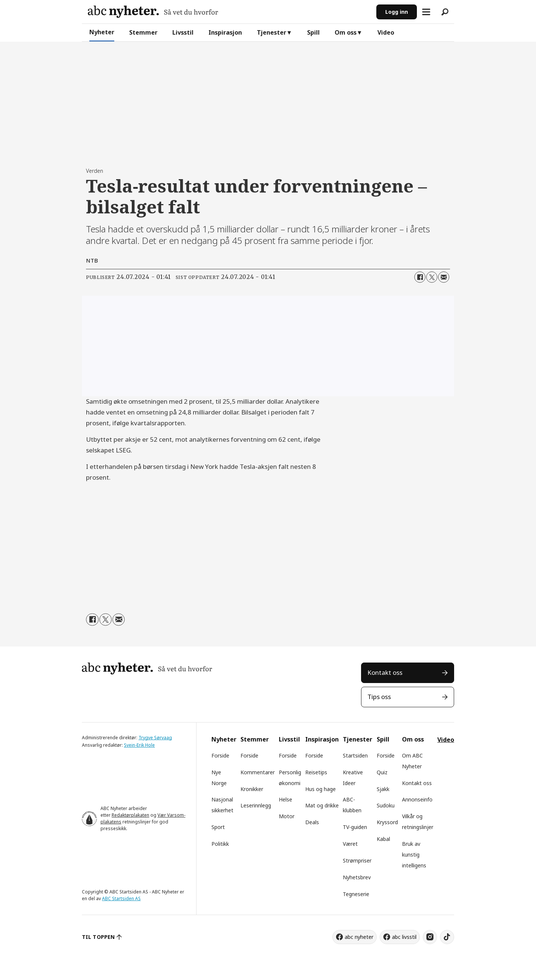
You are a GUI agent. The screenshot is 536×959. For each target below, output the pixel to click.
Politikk (220, 843)
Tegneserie (356, 894)
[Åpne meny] (426, 12)
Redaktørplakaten (130, 815)
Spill (313, 32)
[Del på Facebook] (419, 277)
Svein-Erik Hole (139, 745)
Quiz (382, 772)
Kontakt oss (384, 672)
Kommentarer (257, 772)
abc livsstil (404, 936)
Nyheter (101, 32)
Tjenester (271, 32)
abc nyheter (359, 936)
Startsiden (355, 755)
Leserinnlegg (255, 805)
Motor (286, 816)
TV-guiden (355, 827)
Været (350, 843)
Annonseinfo (417, 799)
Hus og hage (320, 789)
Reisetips (316, 772)
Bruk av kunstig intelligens (414, 854)
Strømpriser (357, 860)
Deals (312, 822)
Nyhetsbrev (357, 877)
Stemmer (143, 32)
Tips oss (379, 696)
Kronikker (251, 789)
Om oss (346, 32)
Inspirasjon (225, 32)
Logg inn (396, 11)
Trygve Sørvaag (155, 737)
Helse (285, 799)
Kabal (383, 838)
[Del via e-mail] (443, 277)
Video (385, 32)
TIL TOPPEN (98, 936)
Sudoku (386, 805)
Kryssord (387, 822)
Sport (218, 827)
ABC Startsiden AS (121, 898)
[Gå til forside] (153, 11)
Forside (220, 755)
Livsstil (183, 32)
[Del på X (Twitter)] (431, 277)
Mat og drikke (322, 805)
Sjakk (383, 789)
